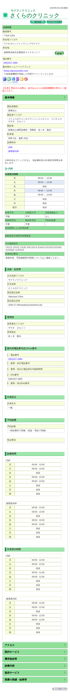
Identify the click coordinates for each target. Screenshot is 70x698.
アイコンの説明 (10, 82)
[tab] (35, 98)
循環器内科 (13, 151)
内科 (10, 147)
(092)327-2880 (11, 63)
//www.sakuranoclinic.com (16, 71)
